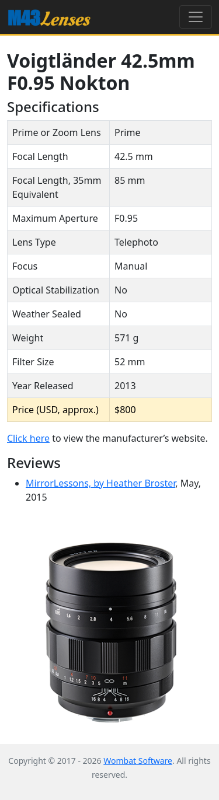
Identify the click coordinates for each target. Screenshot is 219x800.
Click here (28, 438)
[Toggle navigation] (195, 17)
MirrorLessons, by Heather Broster (100, 483)
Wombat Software (137, 760)
